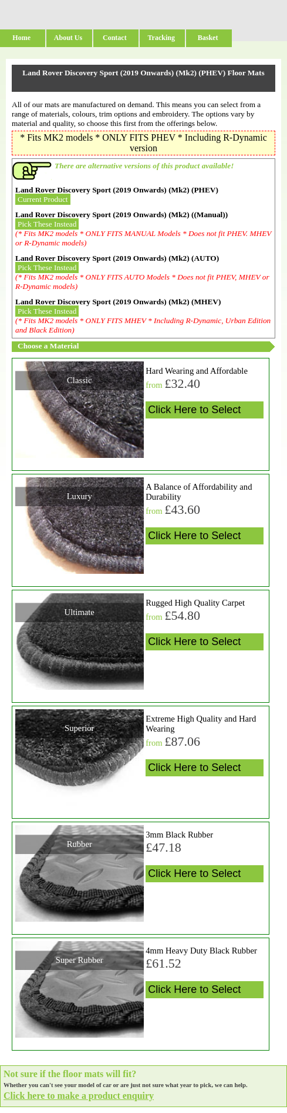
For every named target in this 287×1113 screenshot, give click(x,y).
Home (21, 38)
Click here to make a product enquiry (79, 1096)
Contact (115, 38)
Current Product (43, 199)
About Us (68, 38)
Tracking (160, 38)
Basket (208, 38)
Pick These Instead (47, 224)
